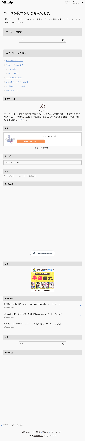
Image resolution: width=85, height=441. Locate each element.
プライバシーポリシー (57, 432)
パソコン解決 (13, 73)
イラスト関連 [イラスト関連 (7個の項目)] (9, 176)
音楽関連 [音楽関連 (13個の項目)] (32, 176)
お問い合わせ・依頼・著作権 (31, 432)
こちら (20, 120)
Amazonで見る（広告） (25, 141)
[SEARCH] (82, 2)
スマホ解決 (12, 69)
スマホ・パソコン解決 (14, 65)
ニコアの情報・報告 (14, 78)
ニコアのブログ (38, 436)
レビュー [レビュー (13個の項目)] (21, 176)
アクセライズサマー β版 (48, 136)
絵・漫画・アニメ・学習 (15, 86)
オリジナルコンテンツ (14, 61)
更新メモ (45, 432)
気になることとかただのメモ (17, 82)
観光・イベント (12, 90)
